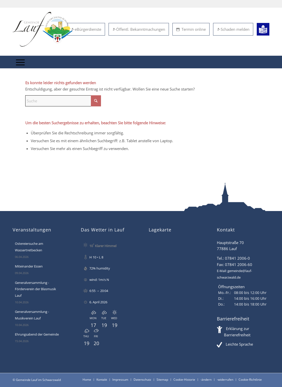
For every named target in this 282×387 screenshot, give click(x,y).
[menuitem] (20, 62)
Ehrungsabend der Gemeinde (37, 334)
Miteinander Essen (29, 266)
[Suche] (63, 100)
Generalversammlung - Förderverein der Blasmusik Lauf (35, 289)
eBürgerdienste (86, 29)
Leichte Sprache (239, 344)
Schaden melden (233, 29)
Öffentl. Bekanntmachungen (138, 29)
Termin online (191, 29)
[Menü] (20, 62)
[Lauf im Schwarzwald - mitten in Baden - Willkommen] (42, 29)
